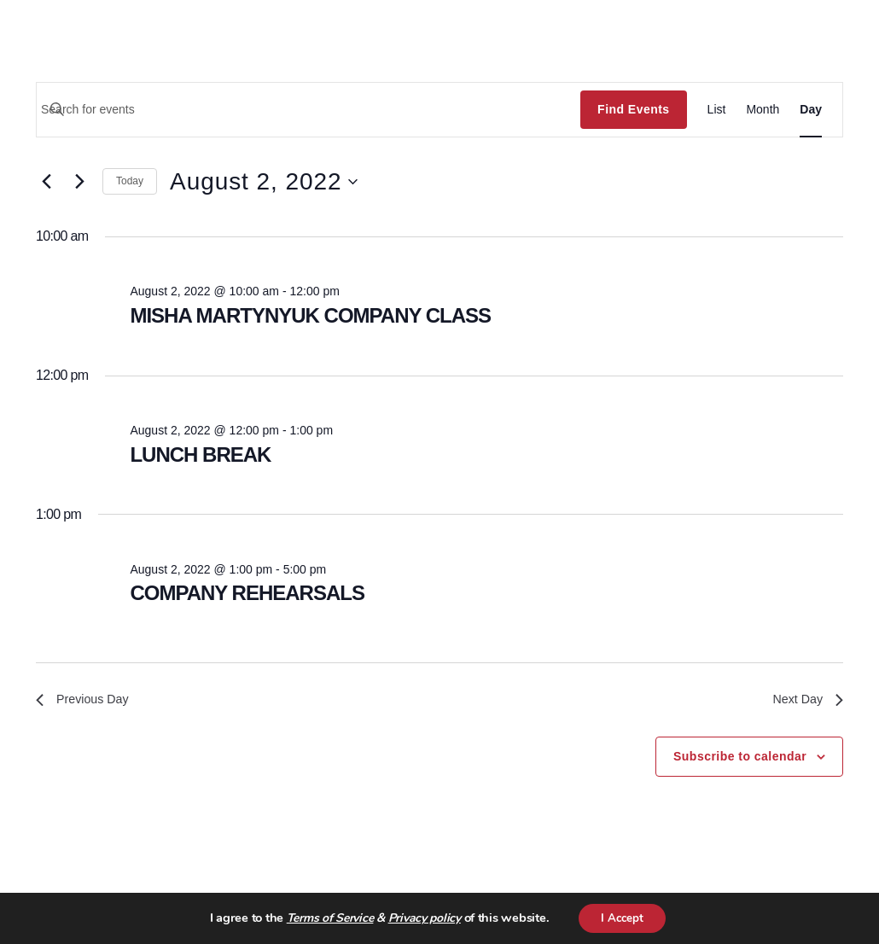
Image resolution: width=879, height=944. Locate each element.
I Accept (622, 917)
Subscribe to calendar (739, 759)
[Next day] (79, 182)
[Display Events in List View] (716, 110)
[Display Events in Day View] (811, 110)
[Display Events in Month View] (762, 110)
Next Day (804, 701)
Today (129, 181)
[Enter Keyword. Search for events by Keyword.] (308, 109)
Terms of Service (326, 918)
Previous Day (86, 701)
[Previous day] (46, 182)
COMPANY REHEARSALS (247, 592)
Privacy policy (420, 918)
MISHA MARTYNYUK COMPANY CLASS (310, 315)
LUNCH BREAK (200, 454)
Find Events (633, 109)
